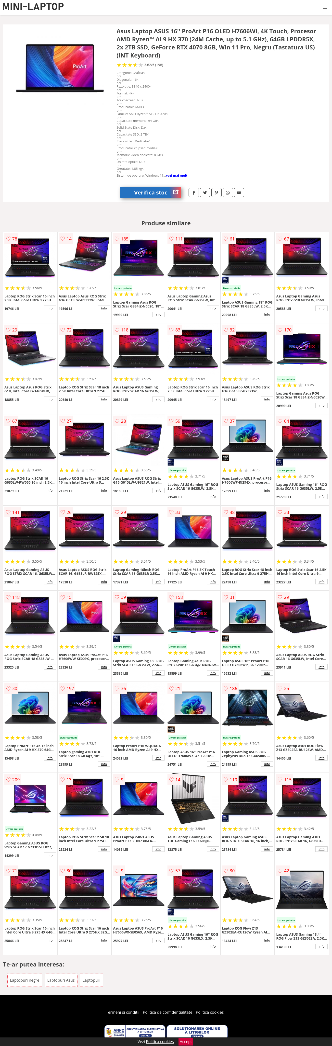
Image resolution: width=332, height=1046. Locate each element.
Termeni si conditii (123, 1012)
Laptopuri (92, 980)
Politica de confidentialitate (167, 1012)
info (50, 308)
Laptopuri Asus (61, 980)
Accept (186, 1041)
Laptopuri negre (24, 980)
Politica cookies (210, 1012)
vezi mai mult (177, 175)
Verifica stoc (157, 192)
